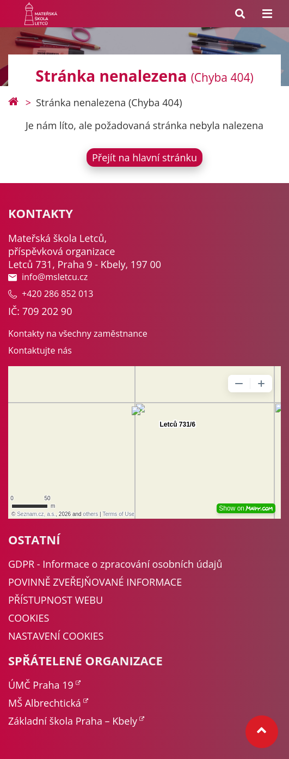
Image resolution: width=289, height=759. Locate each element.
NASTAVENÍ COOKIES (55, 635)
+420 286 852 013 (50, 294)
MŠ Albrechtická (44, 702)
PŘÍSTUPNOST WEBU (55, 599)
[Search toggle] (240, 13)
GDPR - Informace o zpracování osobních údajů (115, 563)
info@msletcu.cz (48, 277)
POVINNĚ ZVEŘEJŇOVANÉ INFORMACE (95, 581)
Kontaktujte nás (40, 350)
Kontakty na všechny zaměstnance (77, 333)
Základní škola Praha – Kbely (72, 720)
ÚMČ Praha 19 (40, 684)
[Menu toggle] (267, 13)
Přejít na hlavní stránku (144, 157)
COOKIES (28, 617)
